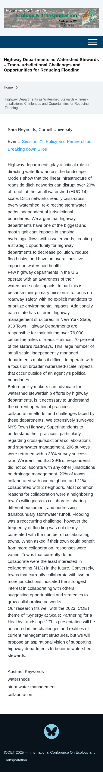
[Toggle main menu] (51, 42)
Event (13, 141)
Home (8, 87)
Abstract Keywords (26, 671)
